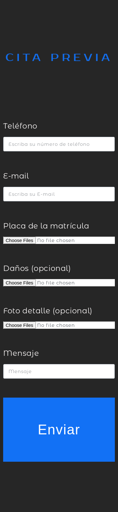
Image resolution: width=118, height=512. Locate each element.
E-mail (16, 175)
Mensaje (21, 353)
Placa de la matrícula (46, 225)
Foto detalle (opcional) (48, 310)
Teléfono (20, 125)
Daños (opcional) (37, 268)
